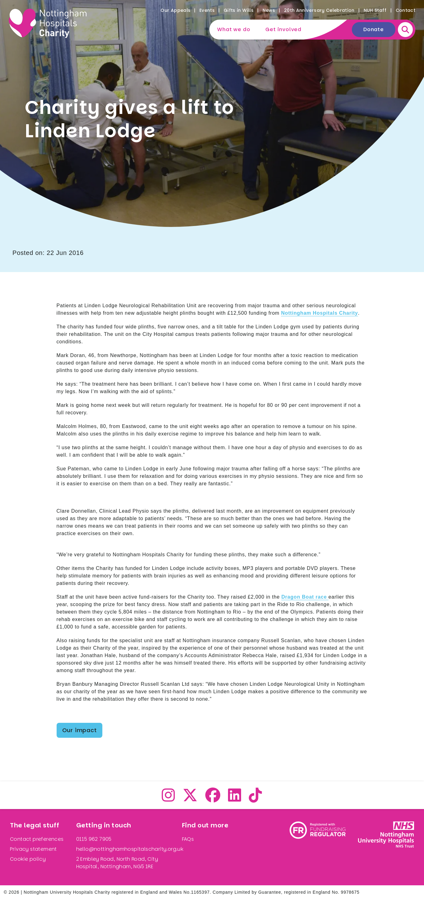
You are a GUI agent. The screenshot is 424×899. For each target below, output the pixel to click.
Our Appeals (175, 10)
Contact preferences (37, 839)
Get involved (283, 29)
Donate (373, 29)
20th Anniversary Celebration (319, 10)
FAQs (188, 839)
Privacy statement (33, 849)
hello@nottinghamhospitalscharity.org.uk (130, 849)
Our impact (79, 730)
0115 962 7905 (94, 839)
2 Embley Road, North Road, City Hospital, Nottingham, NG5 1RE (117, 862)
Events (207, 10)
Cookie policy (28, 859)
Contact (405, 10)
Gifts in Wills (239, 10)
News (269, 10)
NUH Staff (375, 10)
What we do (233, 29)
